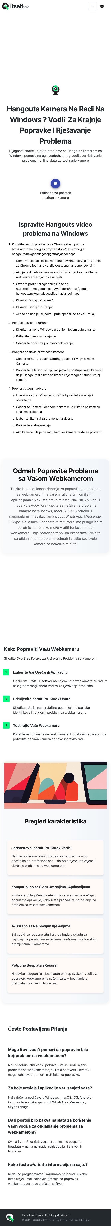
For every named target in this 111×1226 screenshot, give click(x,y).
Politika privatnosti (57, 1215)
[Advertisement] (55, 42)
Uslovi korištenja (32, 1215)
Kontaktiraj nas (83, 1220)
